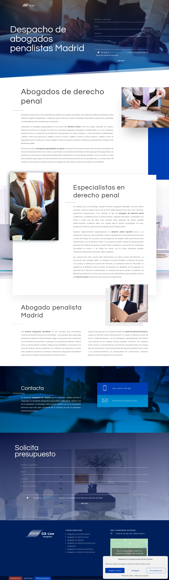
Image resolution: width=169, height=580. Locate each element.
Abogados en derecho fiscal (77, 537)
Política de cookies (127, 576)
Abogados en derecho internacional (81, 552)
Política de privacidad (141, 576)
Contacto (15, 578)
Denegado (135, 570)
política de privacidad (118, 52)
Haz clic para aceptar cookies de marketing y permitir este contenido (129, 552)
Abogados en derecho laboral (78, 534)
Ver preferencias (155, 570)
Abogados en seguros (75, 540)
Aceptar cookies (115, 570)
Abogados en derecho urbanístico (80, 549)
